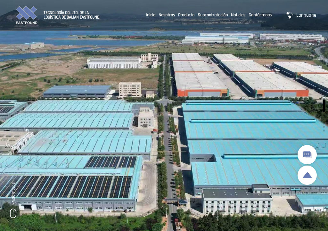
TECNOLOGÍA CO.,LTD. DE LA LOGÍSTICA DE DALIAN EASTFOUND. (72, 15)
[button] (324, 105)
